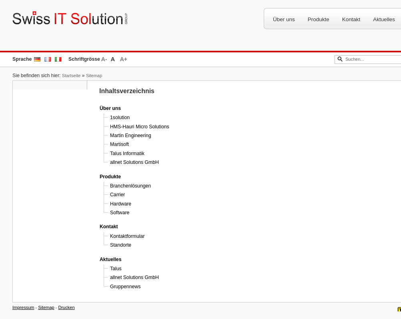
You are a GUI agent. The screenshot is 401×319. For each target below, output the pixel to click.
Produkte (318, 19)
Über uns (284, 19)
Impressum (23, 307)
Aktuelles (110, 259)
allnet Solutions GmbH (134, 162)
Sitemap (94, 75)
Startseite (71, 75)
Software (119, 212)
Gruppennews (125, 286)
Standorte (120, 245)
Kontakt (351, 19)
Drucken (66, 307)
